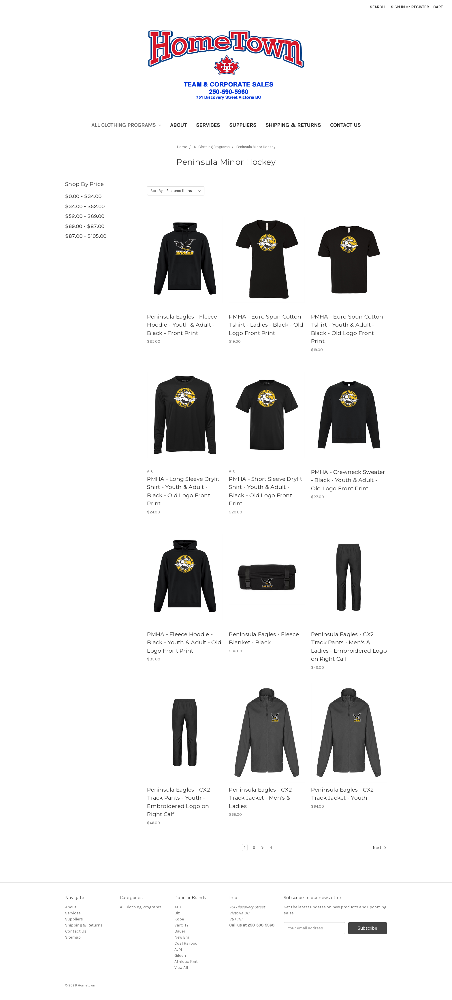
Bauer (179, 931)
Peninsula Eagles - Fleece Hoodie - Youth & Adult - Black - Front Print (182, 324)
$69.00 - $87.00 (84, 226)
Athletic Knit (186, 961)
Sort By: (156, 191)
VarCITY (181, 925)
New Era (181, 937)
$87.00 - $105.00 (85, 236)
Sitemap (73, 937)
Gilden (180, 955)
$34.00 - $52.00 (85, 206)
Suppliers (242, 125)
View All (181, 967)
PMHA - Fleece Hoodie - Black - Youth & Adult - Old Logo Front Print (184, 642)
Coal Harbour (186, 943)
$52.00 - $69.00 (84, 216)
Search (377, 7)
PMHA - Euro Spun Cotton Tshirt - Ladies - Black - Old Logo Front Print (266, 324)
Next (380, 848)
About (178, 125)
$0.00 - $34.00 (83, 196)
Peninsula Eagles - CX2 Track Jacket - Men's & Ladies (260, 797)
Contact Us (345, 125)
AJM (178, 949)
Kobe (179, 919)
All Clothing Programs (126, 125)
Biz (177, 913)
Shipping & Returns (293, 125)
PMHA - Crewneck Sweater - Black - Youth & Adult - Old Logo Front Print (348, 480)
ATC (177, 907)
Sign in (398, 7)
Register (420, 7)
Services (208, 125)
